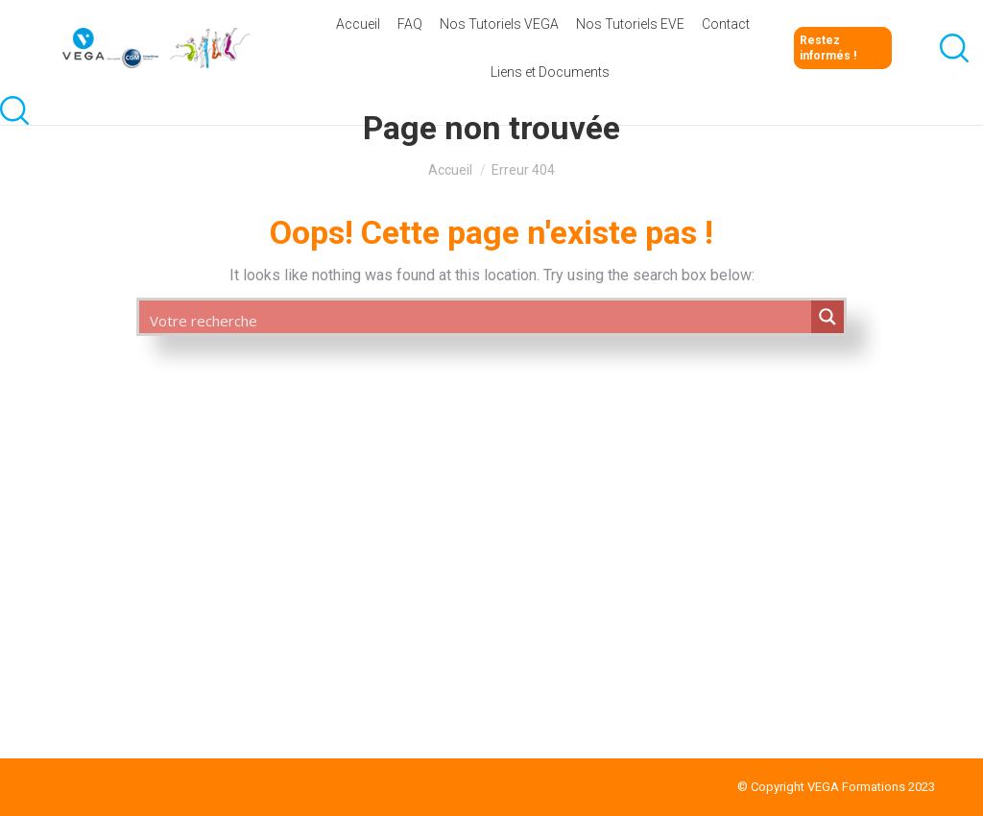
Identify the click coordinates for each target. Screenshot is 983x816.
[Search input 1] (476, 320)
